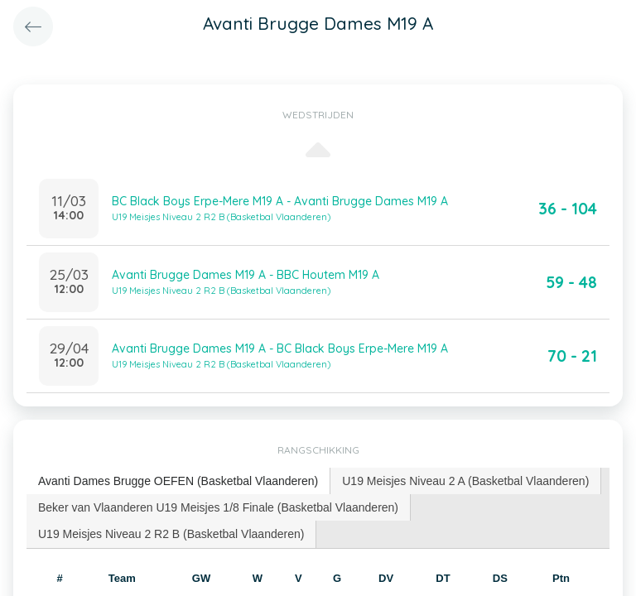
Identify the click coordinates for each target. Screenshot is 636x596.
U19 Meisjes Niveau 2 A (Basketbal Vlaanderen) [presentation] (465, 481)
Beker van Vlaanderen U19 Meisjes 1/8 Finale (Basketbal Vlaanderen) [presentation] (218, 507)
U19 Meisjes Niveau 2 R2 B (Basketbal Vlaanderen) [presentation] (171, 534)
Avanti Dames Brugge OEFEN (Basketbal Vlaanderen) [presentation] (178, 481)
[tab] (178, 481)
